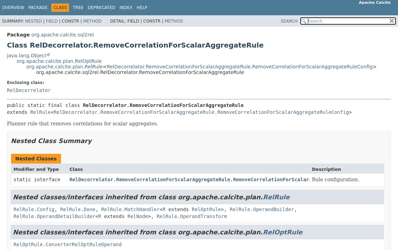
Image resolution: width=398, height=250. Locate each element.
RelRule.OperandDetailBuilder (54, 216)
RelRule (40, 112)
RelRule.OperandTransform (192, 216)
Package (37, 7)
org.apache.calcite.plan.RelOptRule (59, 61)
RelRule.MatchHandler (130, 209)
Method (92, 21)
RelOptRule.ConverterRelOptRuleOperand (68, 244)
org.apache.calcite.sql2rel (62, 35)
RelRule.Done (77, 209)
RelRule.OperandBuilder (262, 209)
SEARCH (289, 21)
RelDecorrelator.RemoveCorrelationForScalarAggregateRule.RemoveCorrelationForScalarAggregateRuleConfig (240, 66)
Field (52, 21)
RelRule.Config (34, 209)
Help (142, 7)
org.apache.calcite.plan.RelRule (64, 66)
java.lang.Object (26, 55)
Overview (13, 7)
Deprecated (101, 7)
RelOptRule (206, 209)
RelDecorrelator (29, 90)
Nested (33, 21)
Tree (78, 7)
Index (126, 7)
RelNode (138, 216)
